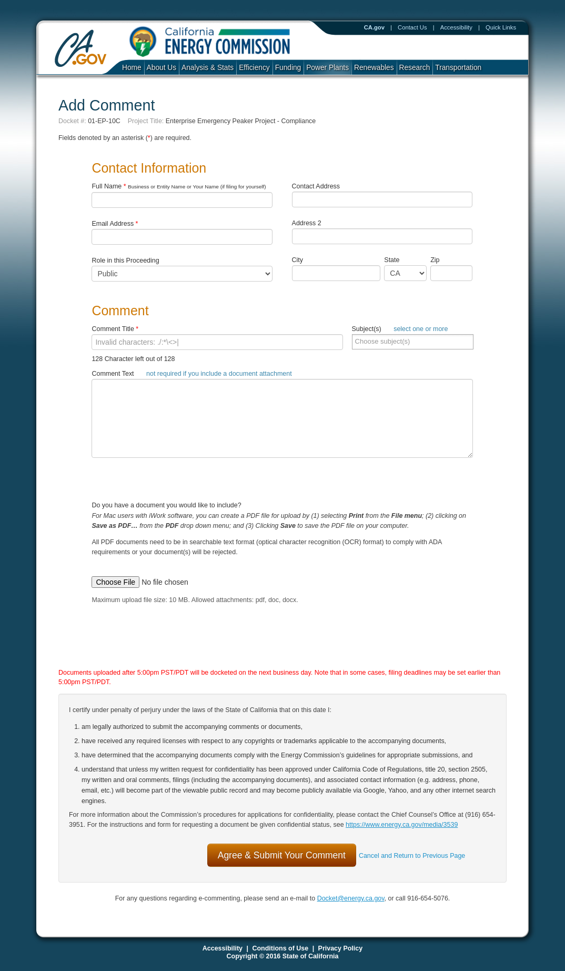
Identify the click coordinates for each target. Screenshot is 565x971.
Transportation (458, 68)
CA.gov (374, 27)
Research (414, 68)
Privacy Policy (340, 948)
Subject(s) (400, 329)
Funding (288, 68)
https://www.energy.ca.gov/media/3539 (402, 824)
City (297, 260)
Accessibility (456, 27)
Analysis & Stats (207, 68)
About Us (161, 68)
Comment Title (115, 329)
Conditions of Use (280, 948)
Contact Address (316, 186)
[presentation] (271, 646)
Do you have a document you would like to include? (282, 537)
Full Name (179, 186)
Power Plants (327, 68)
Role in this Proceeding (125, 260)
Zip (437, 260)
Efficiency (254, 68)
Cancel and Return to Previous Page (412, 855)
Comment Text (191, 373)
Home (132, 68)
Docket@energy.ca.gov (351, 898)
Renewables (374, 68)
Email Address (115, 223)
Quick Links (501, 27)
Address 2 (306, 223)
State (391, 260)
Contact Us (412, 27)
